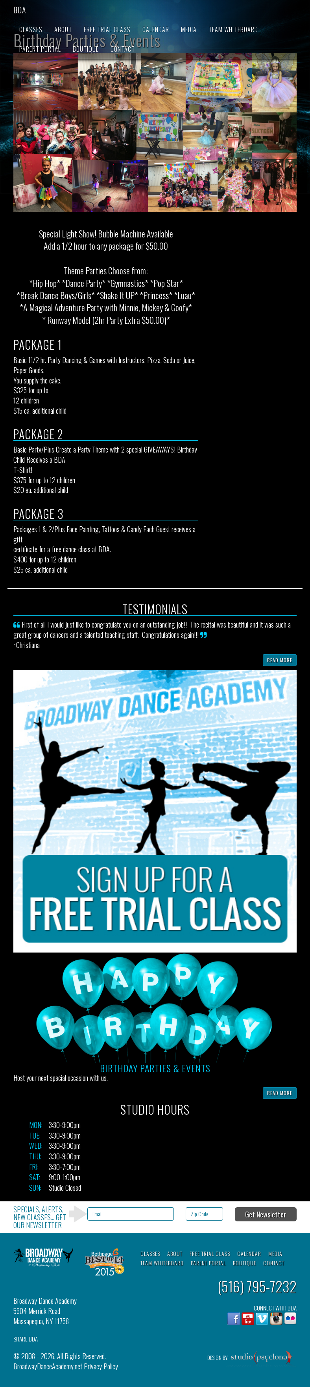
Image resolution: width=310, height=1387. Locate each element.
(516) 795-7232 (257, 1286)
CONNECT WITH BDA (275, 1308)
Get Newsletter (265, 1214)
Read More (279, 660)
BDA (19, 10)
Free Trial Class (107, 29)
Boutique (86, 49)
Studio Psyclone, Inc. (261, 1359)
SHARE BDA (25, 1339)
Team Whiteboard (233, 29)
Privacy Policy (101, 1366)
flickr (290, 1318)
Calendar (155, 29)
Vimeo (262, 1318)
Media (189, 29)
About (63, 29)
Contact (123, 49)
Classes (30, 29)
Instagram (276, 1318)
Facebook (233, 1318)
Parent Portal (40, 49)
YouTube (248, 1318)
